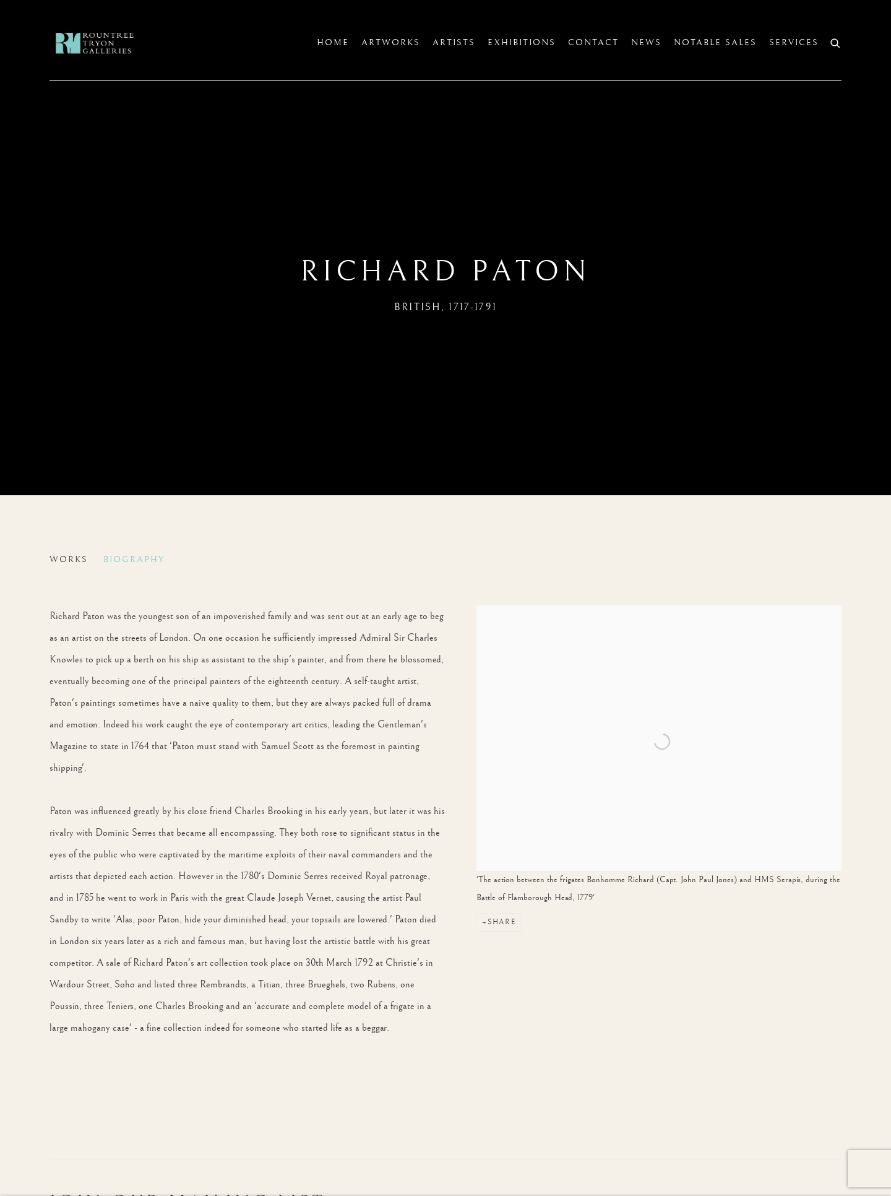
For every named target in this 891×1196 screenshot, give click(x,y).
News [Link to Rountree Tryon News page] (646, 43)
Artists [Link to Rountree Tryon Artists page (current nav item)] (454, 43)
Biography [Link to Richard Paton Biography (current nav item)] (134, 560)
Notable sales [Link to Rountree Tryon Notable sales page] (715, 43)
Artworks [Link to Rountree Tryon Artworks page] (390, 43)
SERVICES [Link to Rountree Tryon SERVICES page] (794, 43)
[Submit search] (836, 41)
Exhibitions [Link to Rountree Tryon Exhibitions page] (522, 43)
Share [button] (502, 922)
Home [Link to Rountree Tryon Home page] (333, 43)
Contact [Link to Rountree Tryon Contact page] (593, 43)
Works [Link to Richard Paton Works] (69, 560)
